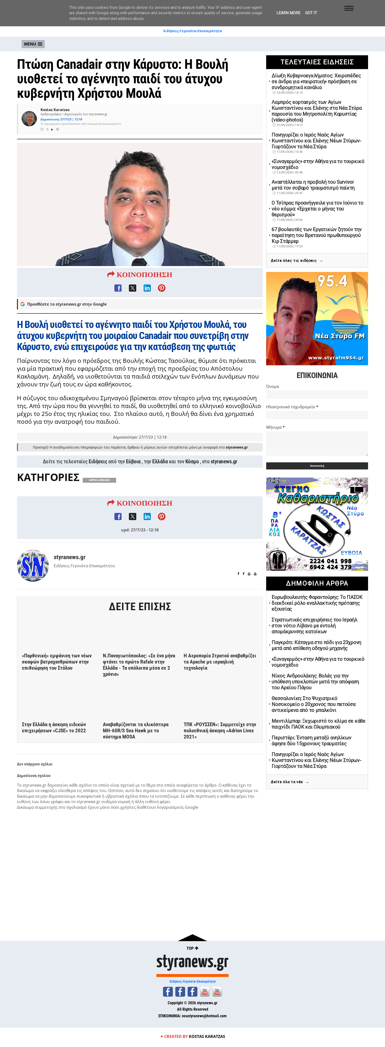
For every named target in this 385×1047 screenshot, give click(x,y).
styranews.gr (224, 462)
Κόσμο (192, 462)
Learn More (288, 13)
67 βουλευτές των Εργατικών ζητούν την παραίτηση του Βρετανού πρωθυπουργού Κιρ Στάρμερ (316, 235)
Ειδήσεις (98, 462)
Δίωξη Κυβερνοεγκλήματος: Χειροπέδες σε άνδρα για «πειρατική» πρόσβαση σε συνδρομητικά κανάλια (316, 81)
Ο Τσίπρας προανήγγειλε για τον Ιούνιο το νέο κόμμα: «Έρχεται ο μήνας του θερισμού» (317, 209)
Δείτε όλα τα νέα (290, 782)
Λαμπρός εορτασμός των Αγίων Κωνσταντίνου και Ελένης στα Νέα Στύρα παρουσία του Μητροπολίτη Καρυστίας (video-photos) (316, 111)
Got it (311, 13)
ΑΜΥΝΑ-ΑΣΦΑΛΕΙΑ (99, 480)
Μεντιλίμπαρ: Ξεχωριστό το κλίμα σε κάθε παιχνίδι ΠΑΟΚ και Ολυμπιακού (318, 724)
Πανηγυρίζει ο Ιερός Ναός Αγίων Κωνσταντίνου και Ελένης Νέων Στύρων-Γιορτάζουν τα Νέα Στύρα (316, 141)
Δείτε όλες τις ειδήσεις (297, 261)
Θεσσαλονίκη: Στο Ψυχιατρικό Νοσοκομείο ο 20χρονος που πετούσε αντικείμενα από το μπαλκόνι (314, 704)
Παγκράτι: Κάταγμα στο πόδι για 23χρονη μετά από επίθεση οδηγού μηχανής (316, 645)
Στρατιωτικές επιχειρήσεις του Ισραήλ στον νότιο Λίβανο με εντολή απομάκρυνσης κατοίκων (314, 626)
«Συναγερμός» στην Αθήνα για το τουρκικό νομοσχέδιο (318, 164)
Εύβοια (133, 462)
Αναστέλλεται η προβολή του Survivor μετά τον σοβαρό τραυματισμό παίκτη (313, 185)
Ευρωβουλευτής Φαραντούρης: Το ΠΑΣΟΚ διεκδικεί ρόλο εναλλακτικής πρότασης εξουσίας (317, 603)
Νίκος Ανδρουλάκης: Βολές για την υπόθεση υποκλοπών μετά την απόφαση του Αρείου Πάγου (315, 682)
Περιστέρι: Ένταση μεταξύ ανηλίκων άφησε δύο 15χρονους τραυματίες (311, 741)
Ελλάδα (160, 462)
